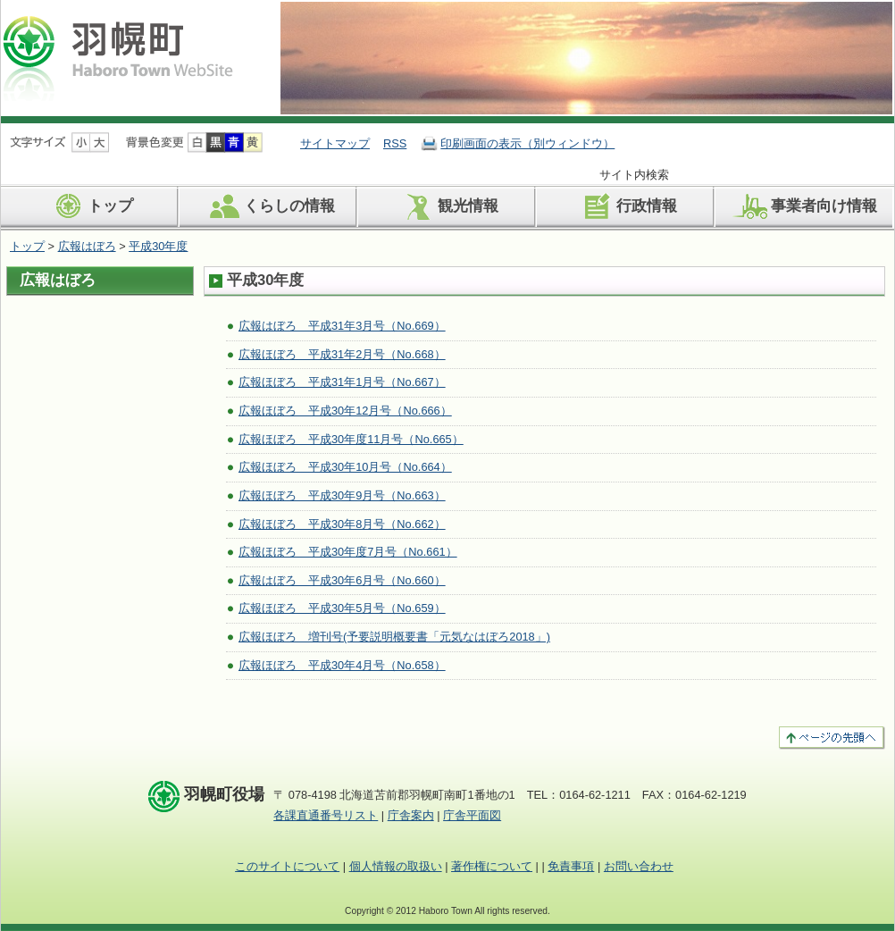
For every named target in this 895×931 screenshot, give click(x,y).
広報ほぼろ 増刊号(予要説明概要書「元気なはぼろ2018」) (394, 636)
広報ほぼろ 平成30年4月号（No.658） (342, 665)
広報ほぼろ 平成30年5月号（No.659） (342, 608)
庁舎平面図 (472, 815)
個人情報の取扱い (395, 866)
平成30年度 (158, 246)
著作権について (491, 866)
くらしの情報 (269, 206)
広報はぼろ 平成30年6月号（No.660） (342, 580)
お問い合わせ (638, 866)
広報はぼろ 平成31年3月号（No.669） (342, 325)
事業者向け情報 (804, 206)
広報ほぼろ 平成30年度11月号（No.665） (351, 439)
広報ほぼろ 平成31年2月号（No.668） (342, 354)
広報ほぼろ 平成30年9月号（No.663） (342, 495)
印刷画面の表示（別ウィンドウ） (527, 143)
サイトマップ (335, 143)
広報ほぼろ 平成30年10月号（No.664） (345, 467)
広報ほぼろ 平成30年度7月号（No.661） (347, 551)
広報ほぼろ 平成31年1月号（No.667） (342, 382)
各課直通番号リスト (325, 815)
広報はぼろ (87, 246)
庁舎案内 (411, 815)
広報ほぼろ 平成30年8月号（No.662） (342, 524)
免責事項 (571, 866)
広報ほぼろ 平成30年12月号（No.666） (345, 410)
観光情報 (447, 206)
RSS (394, 143)
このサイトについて (287, 866)
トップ (90, 206)
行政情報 (626, 206)
